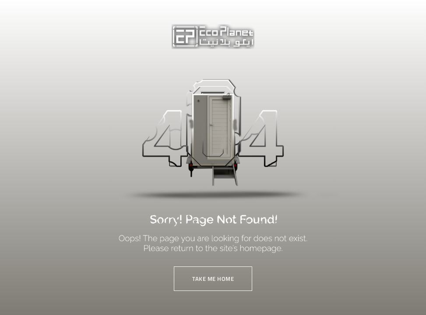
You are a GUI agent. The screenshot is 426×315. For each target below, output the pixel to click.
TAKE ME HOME (213, 278)
